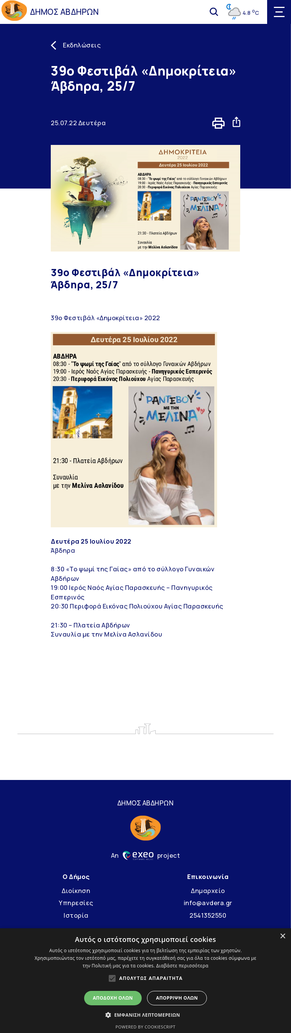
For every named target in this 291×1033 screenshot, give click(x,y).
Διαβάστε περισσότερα (182, 965)
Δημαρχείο (208, 891)
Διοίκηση (76, 891)
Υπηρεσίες (76, 903)
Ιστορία (76, 915)
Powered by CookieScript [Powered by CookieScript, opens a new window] (145, 1027)
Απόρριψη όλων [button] (177, 998)
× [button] (282, 936)
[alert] (145, 980)
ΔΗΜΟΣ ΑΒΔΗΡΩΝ (64, 11)
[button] (145, 1015)
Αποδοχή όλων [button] (113, 998)
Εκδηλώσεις (82, 45)
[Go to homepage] (14, 11)
